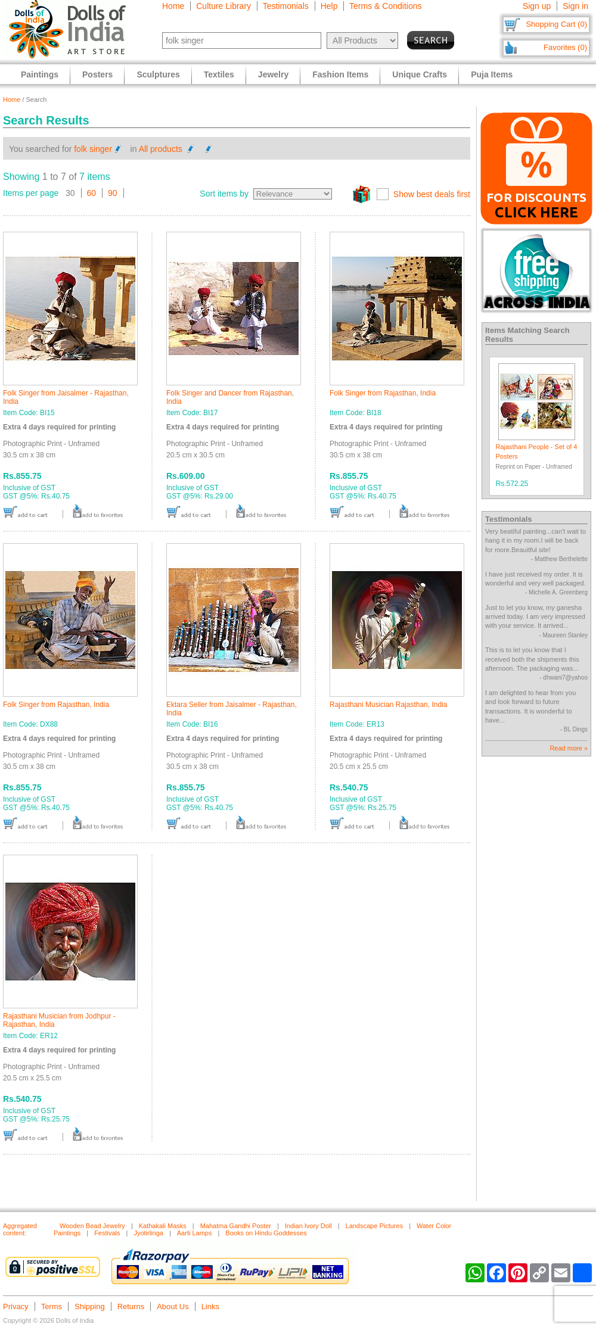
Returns (131, 1306)
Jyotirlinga (148, 1232)
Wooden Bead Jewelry (92, 1225)
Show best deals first (431, 194)
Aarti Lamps (194, 1232)
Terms (51, 1306)
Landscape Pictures (374, 1225)
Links (210, 1306)
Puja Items (492, 74)
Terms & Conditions (385, 6)
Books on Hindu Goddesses (265, 1232)
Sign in (575, 6)
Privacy (16, 1306)
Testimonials (286, 6)
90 (112, 193)
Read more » (569, 748)
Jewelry (273, 74)
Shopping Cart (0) (556, 24)
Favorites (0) (565, 47)
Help (329, 6)
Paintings (39, 74)
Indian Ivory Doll (308, 1225)
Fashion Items (340, 74)
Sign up (537, 6)
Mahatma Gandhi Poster (235, 1225)
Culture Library (223, 6)
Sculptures (157, 74)
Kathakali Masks (163, 1225)
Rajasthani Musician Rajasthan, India (388, 704)
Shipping (89, 1306)
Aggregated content (20, 1229)
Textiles (219, 74)
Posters (97, 74)
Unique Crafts (419, 74)
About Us (172, 1306)
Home (173, 6)
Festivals (107, 1232)
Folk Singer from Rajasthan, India (383, 393)
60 (92, 193)
